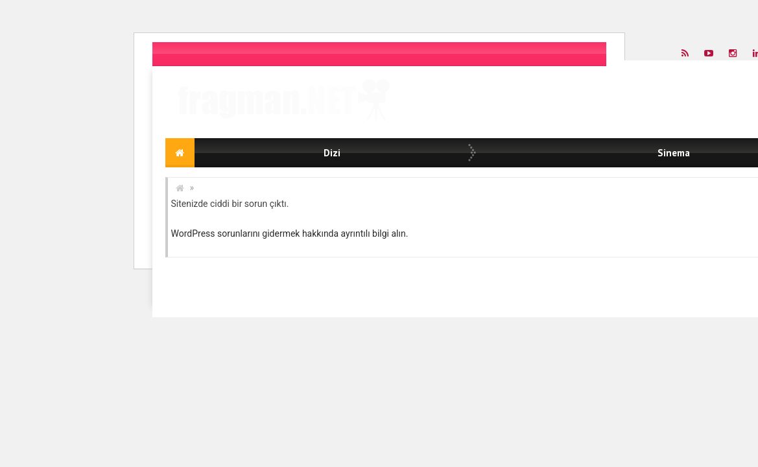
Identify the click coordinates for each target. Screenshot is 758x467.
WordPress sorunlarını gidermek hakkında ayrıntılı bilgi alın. (290, 233)
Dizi (332, 153)
